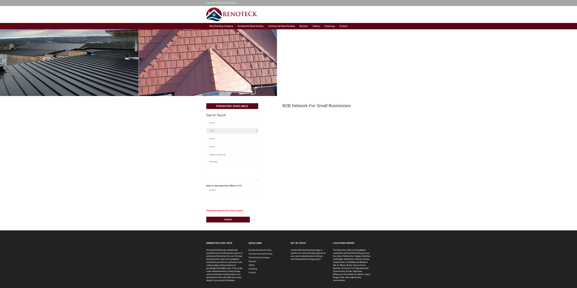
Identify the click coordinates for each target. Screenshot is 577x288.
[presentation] (228, 200)
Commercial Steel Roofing (281, 26)
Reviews (303, 26)
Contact (343, 26)
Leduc (367, 274)
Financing (330, 26)
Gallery (316, 26)
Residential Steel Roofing (250, 26)
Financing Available (232, 106)
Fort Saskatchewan (360, 268)
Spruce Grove (359, 265)
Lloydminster (339, 262)
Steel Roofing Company (221, 26)
